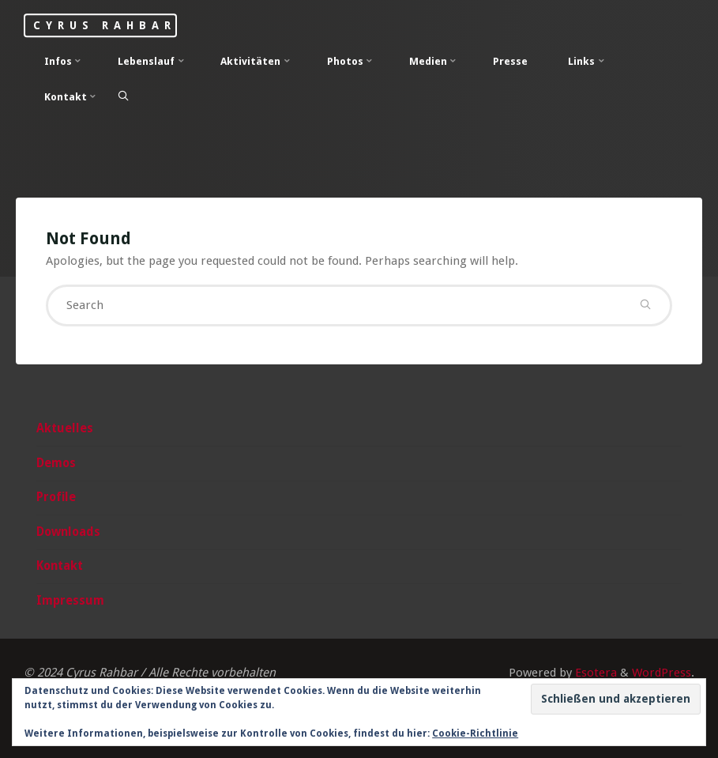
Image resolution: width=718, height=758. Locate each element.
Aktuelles (64, 428)
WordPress (661, 673)
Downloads (68, 532)
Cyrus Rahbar (104, 25)
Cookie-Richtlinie (475, 733)
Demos (56, 463)
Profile (56, 497)
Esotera (594, 673)
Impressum (70, 601)
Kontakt (59, 566)
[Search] (123, 96)
